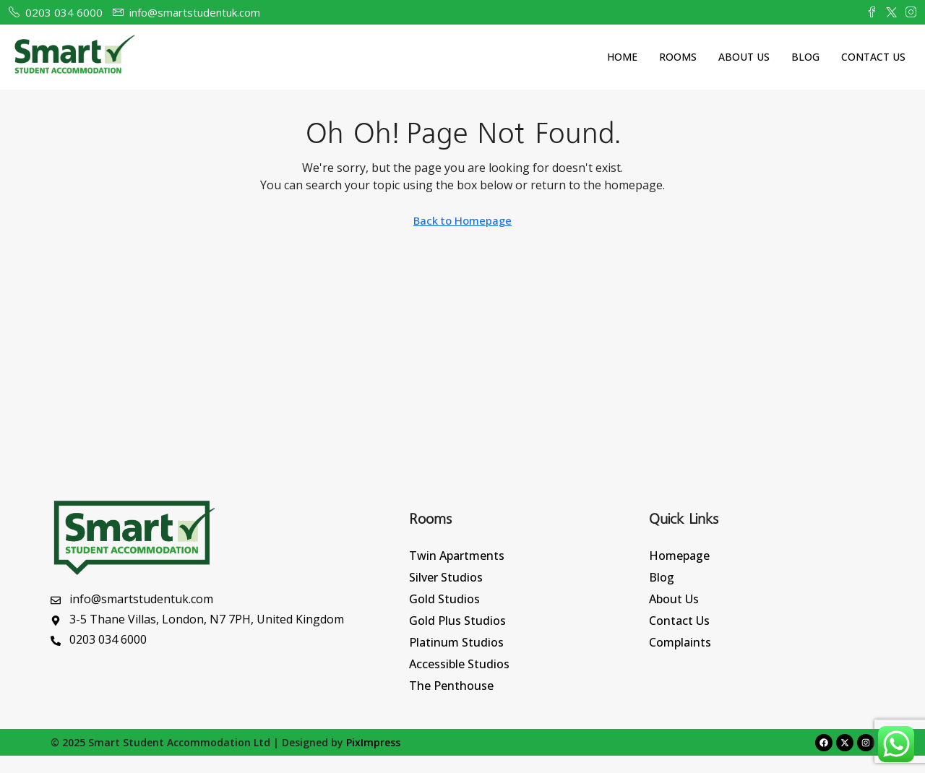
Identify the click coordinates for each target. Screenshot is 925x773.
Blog (805, 57)
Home (622, 57)
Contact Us (873, 57)
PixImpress (373, 742)
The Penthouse (451, 686)
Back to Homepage (462, 220)
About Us (744, 57)
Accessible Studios (459, 664)
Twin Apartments (456, 555)
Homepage (679, 555)
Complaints (680, 642)
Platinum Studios (456, 642)
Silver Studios (446, 577)
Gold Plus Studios (457, 621)
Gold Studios (444, 599)
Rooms (678, 57)
